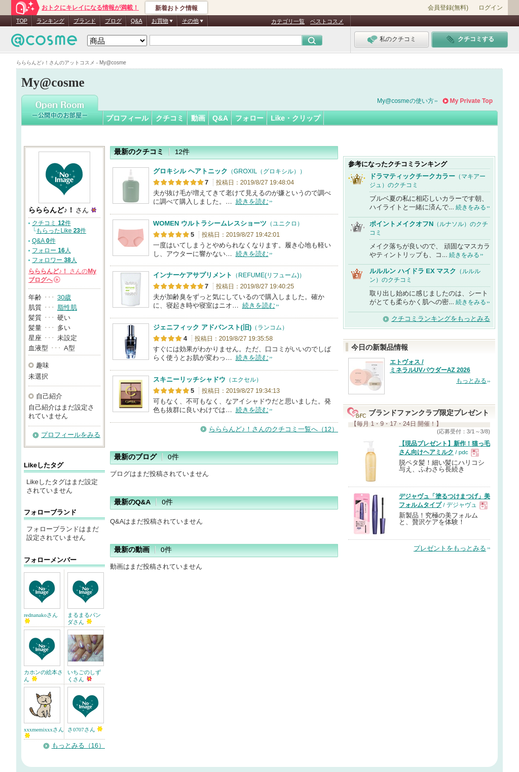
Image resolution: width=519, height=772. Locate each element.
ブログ (113, 21)
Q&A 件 (44, 240)
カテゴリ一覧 (288, 21)
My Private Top (471, 100)
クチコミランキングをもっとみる (440, 318)
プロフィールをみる (70, 434)
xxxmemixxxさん (44, 732)
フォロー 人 (51, 250)
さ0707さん (84, 729)
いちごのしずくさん (84, 675)
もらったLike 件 (61, 230)
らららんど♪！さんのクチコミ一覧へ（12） (273, 429)
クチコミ (170, 118)
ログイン (490, 7)
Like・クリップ (295, 118)
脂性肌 (67, 307)
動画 (198, 118)
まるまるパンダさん (84, 618)
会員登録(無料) (448, 7)
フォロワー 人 (54, 260)
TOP (21, 21)
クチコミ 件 (51, 223)
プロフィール (127, 118)
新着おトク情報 (176, 8)
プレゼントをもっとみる (450, 548)
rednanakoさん (41, 617)
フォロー (249, 118)
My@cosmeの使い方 (405, 100)
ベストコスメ (327, 21)
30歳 (64, 297)
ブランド (84, 21)
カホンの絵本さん (43, 675)
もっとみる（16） (78, 745)
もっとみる (471, 380)
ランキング (50, 21)
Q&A (136, 21)
